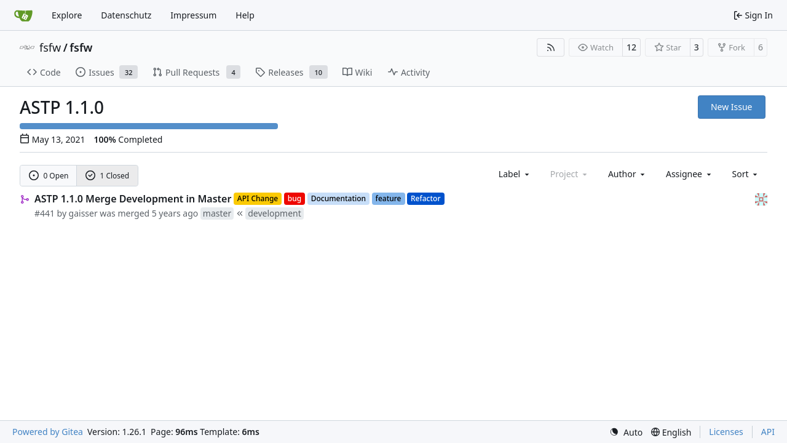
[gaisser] (761, 198)
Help (245, 15)
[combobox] (515, 173)
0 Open (49, 175)
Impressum (193, 15)
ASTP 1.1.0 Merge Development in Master (132, 199)
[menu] (746, 173)
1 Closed (107, 175)
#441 (44, 213)
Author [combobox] (627, 174)
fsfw (50, 47)
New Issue (732, 107)
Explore (67, 15)
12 (631, 47)
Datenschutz (126, 15)
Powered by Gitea (47, 431)
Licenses (726, 431)
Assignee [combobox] (689, 174)
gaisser (83, 213)
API (768, 431)
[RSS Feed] (551, 47)
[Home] (23, 15)
